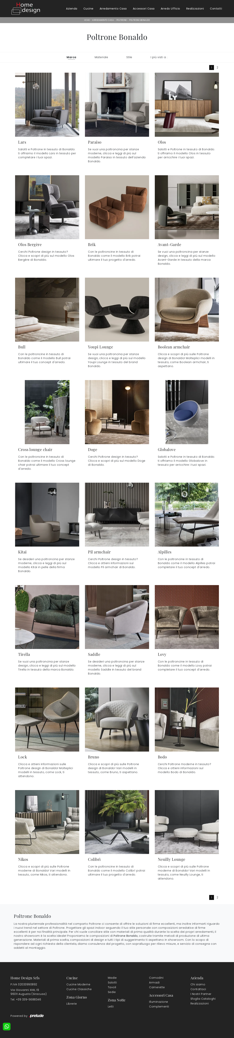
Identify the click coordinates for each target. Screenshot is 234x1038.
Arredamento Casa (113, 8)
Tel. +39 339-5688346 (25, 999)
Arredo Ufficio (170, 8)
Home (87, 20)
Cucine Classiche (79, 989)
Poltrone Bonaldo (139, 20)
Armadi (154, 982)
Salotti (112, 982)
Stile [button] (129, 57)
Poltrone (121, 20)
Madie (112, 978)
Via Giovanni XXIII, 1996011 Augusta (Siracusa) (28, 992)
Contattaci (198, 989)
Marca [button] (71, 57)
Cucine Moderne (78, 984)
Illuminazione (158, 1002)
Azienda (71, 8)
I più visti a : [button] (159, 57)
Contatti (216, 8)
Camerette (157, 987)
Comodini (156, 978)
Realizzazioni (195, 8)
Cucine (88, 8)
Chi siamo (197, 984)
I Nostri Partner (200, 994)
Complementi (159, 1006)
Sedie (112, 992)
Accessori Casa (144, 8)
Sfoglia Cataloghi (203, 999)
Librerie (71, 1004)
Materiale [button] (101, 57)
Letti (111, 1006)
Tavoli (112, 987)
